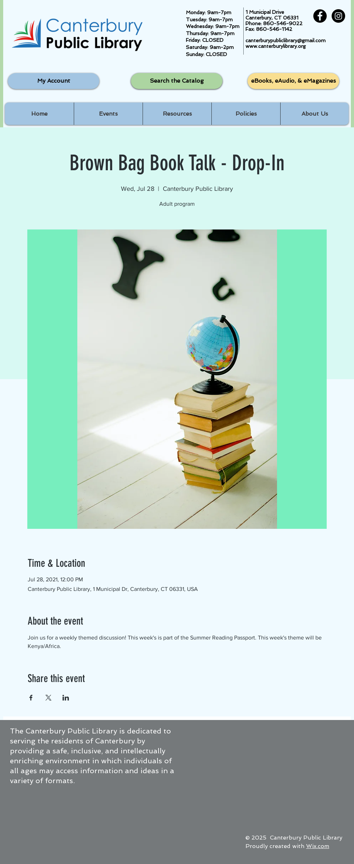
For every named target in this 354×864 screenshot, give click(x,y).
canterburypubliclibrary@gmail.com (285, 40)
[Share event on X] (48, 697)
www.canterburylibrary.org (275, 46)
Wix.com (317, 846)
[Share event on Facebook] (31, 697)
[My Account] (53, 81)
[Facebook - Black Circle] (320, 16)
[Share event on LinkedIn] (65, 697)
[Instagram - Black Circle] (338, 16)
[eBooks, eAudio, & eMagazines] (293, 81)
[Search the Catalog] (176, 81)
